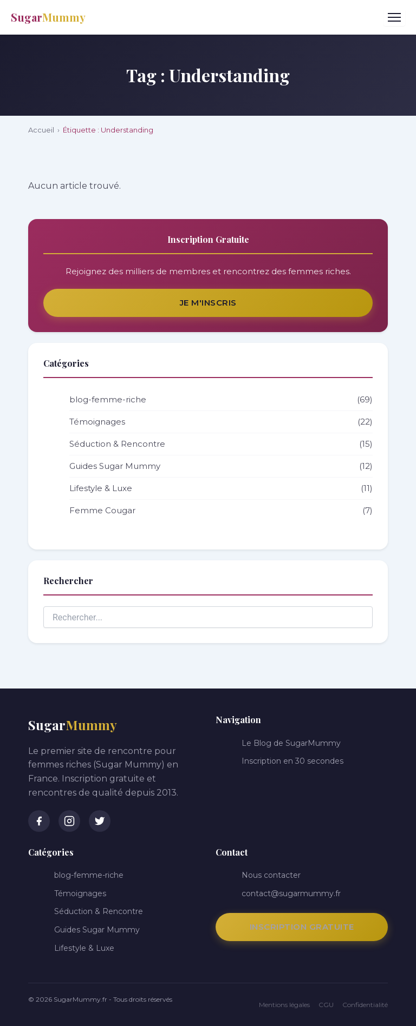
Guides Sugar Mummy (221, 466)
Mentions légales (284, 1005)
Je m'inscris (208, 302)
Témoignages (221, 421)
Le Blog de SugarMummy (291, 743)
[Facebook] (39, 821)
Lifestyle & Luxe (221, 488)
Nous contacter (271, 875)
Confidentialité (365, 1005)
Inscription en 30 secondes (292, 761)
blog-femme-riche (221, 399)
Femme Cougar (221, 510)
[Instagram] (69, 821)
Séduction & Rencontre (221, 444)
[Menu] (394, 17)
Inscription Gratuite (302, 927)
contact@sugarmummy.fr (291, 893)
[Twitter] (99, 821)
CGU (326, 1005)
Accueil (41, 129)
